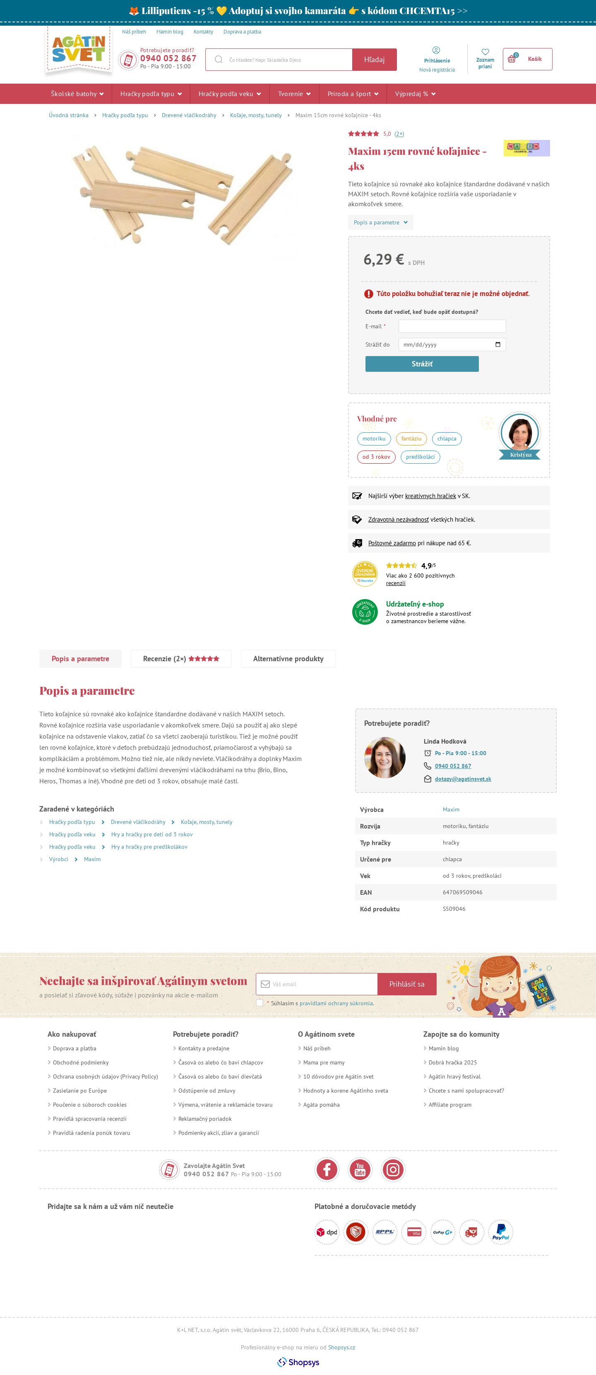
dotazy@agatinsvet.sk (463, 779)
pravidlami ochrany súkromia (336, 1003)
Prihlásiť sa (407, 984)
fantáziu (411, 438)
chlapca (447, 438)
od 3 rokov (376, 456)
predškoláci (420, 456)
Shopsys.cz (341, 1347)
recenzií (396, 583)
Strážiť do (377, 344)
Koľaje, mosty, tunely (256, 115)
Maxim (92, 859)
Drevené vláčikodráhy (189, 115)
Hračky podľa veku (230, 93)
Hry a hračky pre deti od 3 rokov (152, 834)
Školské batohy (77, 93)
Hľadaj (374, 59)
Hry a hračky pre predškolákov (149, 846)
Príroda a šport (353, 93)
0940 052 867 (168, 58)
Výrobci (59, 859)
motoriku (374, 438)
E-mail (375, 326)
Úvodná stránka (69, 115)
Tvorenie (294, 93)
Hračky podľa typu (151, 93)
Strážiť (422, 363)
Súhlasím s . (320, 1003)
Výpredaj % (415, 93)
